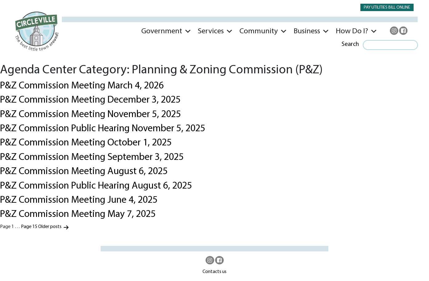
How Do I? (352, 31)
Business (307, 31)
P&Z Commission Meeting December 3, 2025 (90, 100)
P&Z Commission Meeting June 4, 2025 (79, 200)
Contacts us (214, 271)
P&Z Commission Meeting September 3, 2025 (92, 157)
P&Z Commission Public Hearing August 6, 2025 (96, 186)
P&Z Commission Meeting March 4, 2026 (82, 86)
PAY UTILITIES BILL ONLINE (387, 7)
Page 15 (29, 226)
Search (350, 44)
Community (258, 31)
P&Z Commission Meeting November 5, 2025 (90, 115)
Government (161, 31)
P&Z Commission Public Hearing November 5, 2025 (102, 129)
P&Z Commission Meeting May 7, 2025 (78, 214)
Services (211, 31)
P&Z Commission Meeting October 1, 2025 (86, 143)
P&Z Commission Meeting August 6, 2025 (84, 172)
